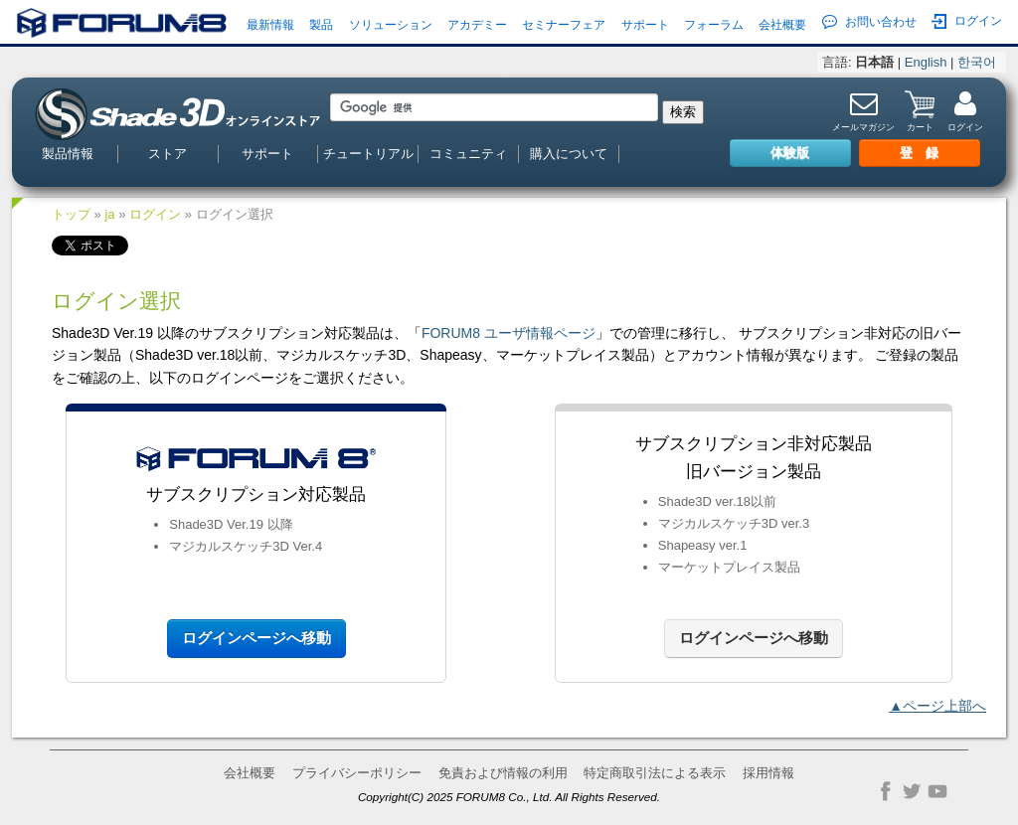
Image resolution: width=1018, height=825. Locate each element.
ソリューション (390, 25)
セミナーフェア (563, 25)
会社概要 (782, 25)
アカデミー (477, 25)
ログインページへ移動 (256, 637)
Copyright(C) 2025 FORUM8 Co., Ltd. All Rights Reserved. (509, 796)
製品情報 (67, 153)
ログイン (967, 21)
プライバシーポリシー (357, 772)
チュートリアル (368, 153)
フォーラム (714, 25)
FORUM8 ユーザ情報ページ (508, 333)
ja (109, 214)
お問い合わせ (869, 22)
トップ (71, 214)
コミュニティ (468, 153)
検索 (683, 111)
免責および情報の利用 (503, 772)
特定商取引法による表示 (655, 772)
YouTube (937, 791)
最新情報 (270, 25)
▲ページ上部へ (937, 706)
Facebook (886, 791)
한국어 (976, 62)
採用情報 (768, 772)
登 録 (919, 152)
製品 (321, 25)
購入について (568, 153)
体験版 (789, 152)
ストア (167, 153)
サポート (645, 25)
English (926, 62)
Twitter (912, 791)
